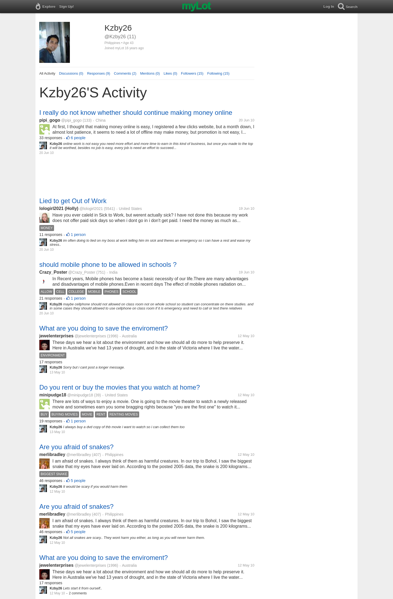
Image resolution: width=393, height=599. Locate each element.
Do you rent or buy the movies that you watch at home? (119, 387)
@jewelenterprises (90, 336)
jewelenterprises (56, 336)
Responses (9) (98, 73)
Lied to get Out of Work (72, 200)
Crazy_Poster (53, 272)
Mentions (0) (150, 73)
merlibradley (52, 454)
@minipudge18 (80, 395)
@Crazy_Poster (81, 272)
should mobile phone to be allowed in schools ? (108, 264)
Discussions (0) (71, 73)
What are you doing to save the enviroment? (103, 328)
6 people (78, 138)
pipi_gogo (49, 120)
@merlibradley (78, 454)
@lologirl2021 (91, 208)
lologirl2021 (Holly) (58, 208)
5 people (78, 480)
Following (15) (218, 73)
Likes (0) (170, 73)
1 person (78, 234)
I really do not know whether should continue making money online (135, 112)
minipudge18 (52, 395)
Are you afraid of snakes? (76, 447)
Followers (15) (192, 73)
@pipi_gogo (71, 120)
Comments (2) (125, 73)
